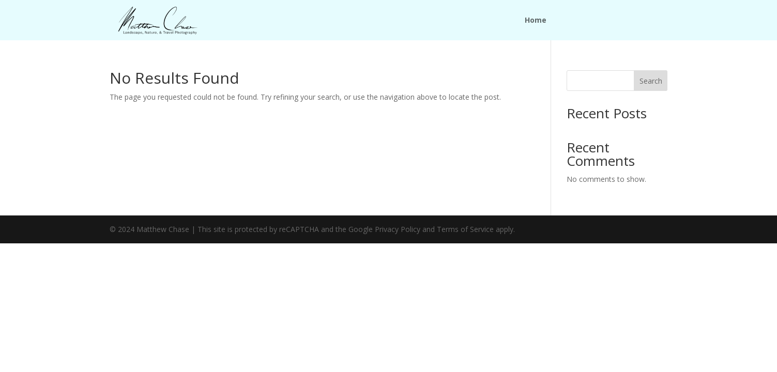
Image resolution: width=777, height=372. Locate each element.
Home (535, 21)
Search (650, 81)
